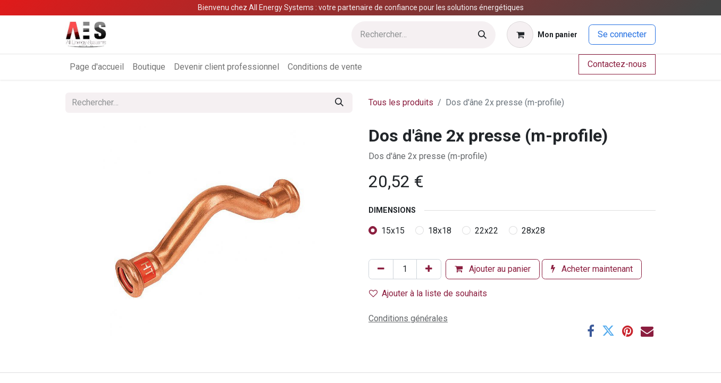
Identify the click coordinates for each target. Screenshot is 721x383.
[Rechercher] (482, 34)
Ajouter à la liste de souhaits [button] (428, 293)
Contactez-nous (617, 64)
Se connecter (622, 34)
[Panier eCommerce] (542, 35)
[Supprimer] (380, 269)
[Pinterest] (627, 330)
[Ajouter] (428, 269)
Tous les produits (400, 102)
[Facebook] (590, 330)
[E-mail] (647, 330)
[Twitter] (608, 330)
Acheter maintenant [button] (592, 269)
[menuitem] (96, 67)
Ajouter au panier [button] (493, 269)
